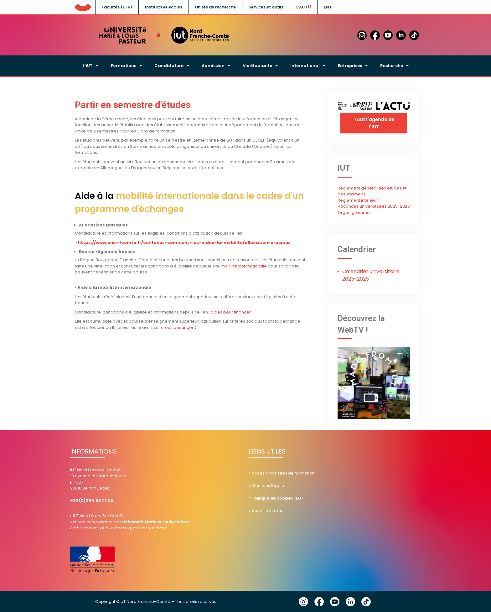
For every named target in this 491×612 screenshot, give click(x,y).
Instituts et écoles (163, 7)
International (307, 65)
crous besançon (177, 327)
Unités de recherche (215, 7)
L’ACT (302, 7)
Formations (126, 65)
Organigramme (354, 212)
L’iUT (90, 65)
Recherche (394, 65)
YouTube (335, 601)
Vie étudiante (260, 65)
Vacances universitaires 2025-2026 (374, 206)
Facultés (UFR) (117, 7)
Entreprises (353, 65)
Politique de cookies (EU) (277, 497)
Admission (216, 65)
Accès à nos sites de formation (283, 472)
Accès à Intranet (268, 510)
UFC (82, 6)
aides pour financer (231, 312)
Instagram (303, 601)
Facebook (319, 601)
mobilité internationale (244, 266)
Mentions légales (269, 485)
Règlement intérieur (358, 200)
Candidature (171, 65)
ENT (328, 7)
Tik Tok (366, 601)
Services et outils (266, 7)
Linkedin (350, 601)
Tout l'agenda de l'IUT (373, 123)
